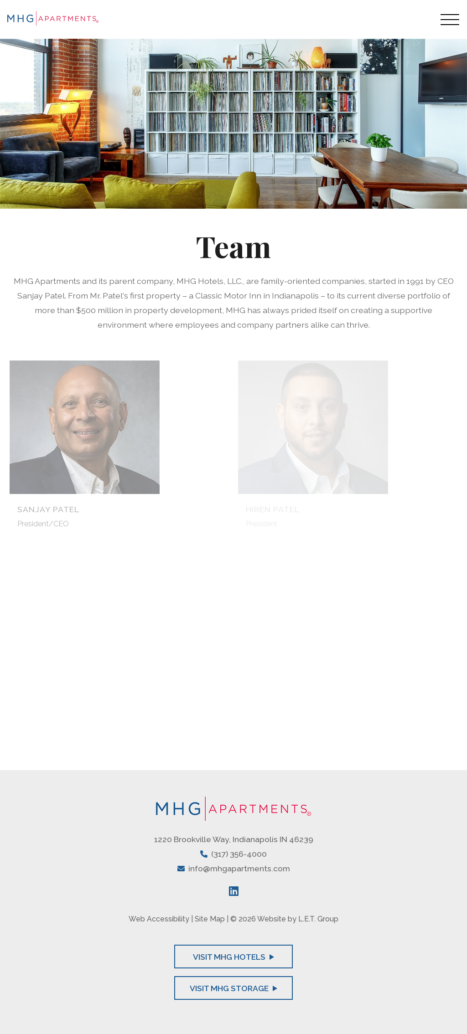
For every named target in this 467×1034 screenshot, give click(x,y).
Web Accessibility (159, 919)
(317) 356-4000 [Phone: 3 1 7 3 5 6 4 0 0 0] (239, 854)
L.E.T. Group (318, 919)
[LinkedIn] (234, 891)
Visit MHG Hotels (233, 957)
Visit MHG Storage (233, 988)
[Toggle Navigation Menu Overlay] (450, 19)
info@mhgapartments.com (239, 868)
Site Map (210, 919)
